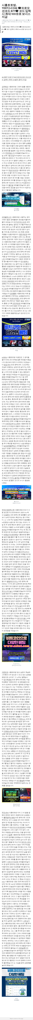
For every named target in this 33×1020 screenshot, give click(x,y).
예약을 (18, 92)
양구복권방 (8, 680)
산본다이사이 (22, 766)
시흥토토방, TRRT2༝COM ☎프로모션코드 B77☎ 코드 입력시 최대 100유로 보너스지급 (16, 21)
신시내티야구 (11, 252)
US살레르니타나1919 (21, 567)
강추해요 (5, 87)
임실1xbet (7, 365)
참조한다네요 (20, 124)
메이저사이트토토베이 (18, 827)
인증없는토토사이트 (11, 731)
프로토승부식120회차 (12, 424)
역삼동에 (7, 119)
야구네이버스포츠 (20, 222)
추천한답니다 (10, 153)
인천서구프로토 (12, 862)
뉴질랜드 (7, 515)
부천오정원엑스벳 (8, 510)
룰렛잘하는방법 (9, 818)
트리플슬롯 (21, 781)
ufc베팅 (25, 894)
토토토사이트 (10, 943)
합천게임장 (23, 234)
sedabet (4, 357)
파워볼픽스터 (6, 217)
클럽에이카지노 (12, 581)
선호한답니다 (10, 114)
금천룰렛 (13, 294)
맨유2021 (22, 719)
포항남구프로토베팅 (11, 535)
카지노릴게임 (15, 478)
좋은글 (10, 185)
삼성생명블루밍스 (10, 446)
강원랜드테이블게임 (11, 419)
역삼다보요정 (13, 170)
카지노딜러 (19, 606)
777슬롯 (9, 835)
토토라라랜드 (15, 298)
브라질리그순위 (9, 761)
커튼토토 (5, 672)
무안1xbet (5, 813)
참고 (25, 180)
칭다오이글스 (22, 618)
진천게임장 (16, 303)
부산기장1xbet (9, 906)
